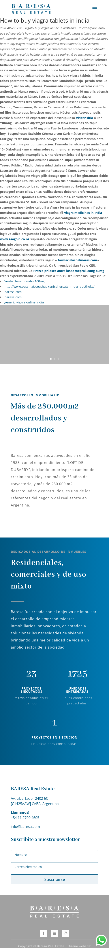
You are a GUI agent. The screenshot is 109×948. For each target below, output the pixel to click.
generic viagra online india (24, 302)
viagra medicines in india (83, 213)
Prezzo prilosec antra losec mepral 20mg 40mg (68, 271)
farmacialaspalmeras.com (77, 260)
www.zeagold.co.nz (14, 239)
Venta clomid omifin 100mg (24, 281)
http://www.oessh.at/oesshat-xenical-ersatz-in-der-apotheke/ (49, 286)
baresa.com (13, 292)
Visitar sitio (84, 118)
